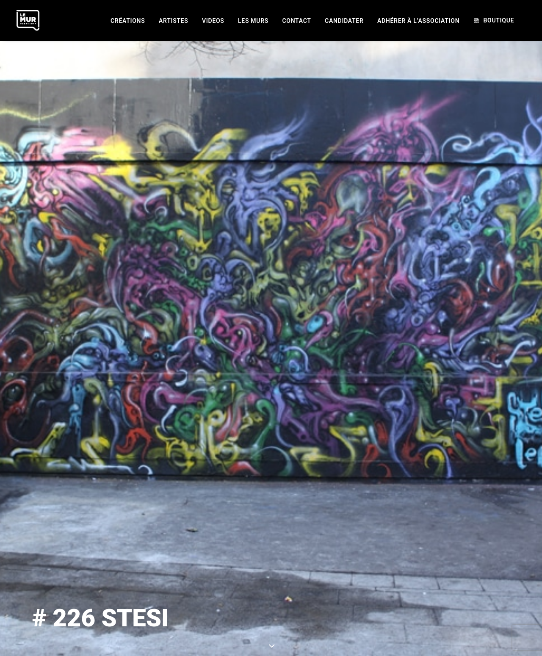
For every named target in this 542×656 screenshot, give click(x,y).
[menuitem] (128, 20)
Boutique (498, 20)
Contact (296, 20)
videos (213, 20)
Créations (128, 20)
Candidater (344, 20)
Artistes (173, 20)
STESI (344, 610)
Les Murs (253, 20)
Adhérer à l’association (418, 20)
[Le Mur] (27, 20)
